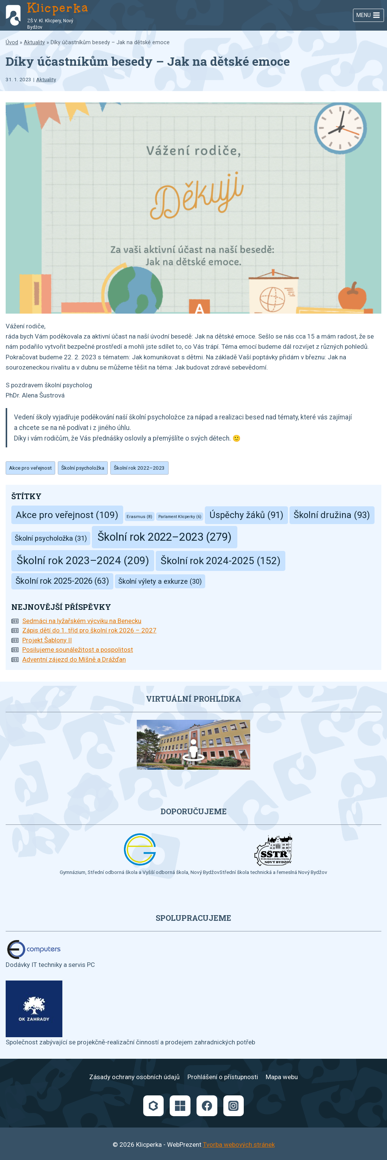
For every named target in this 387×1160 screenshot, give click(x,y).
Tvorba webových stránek (239, 1144)
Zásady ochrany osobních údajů (134, 1077)
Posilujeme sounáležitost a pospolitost (77, 649)
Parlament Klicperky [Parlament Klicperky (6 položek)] (179, 516)
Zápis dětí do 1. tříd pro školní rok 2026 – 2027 (89, 630)
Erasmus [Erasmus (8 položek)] (139, 516)
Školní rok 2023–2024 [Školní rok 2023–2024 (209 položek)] (83, 560)
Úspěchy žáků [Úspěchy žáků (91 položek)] (246, 515)
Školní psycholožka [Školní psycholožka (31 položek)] (51, 538)
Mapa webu (282, 1077)
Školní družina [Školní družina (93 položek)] (332, 515)
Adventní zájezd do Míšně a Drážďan (74, 659)
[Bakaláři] (153, 1105)
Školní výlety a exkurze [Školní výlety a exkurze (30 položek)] (160, 581)
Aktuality (34, 42)
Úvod (12, 42)
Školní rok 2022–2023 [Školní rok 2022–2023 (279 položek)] (165, 537)
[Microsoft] (180, 1105)
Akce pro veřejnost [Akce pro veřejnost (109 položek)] (67, 514)
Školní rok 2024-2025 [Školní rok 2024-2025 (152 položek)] (220, 560)
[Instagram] (233, 1105)
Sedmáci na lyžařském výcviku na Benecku (81, 621)
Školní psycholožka (82, 468)
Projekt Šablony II (47, 640)
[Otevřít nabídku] (368, 15)
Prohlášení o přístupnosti (222, 1077)
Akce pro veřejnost (30, 468)
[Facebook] (207, 1105)
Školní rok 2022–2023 (139, 468)
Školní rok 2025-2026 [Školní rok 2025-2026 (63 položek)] (62, 581)
